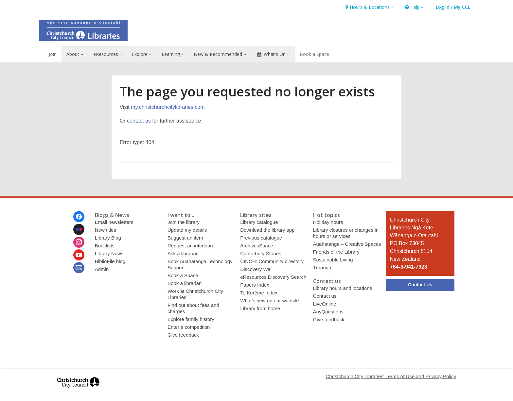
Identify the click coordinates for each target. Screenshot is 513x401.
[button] (369, 7)
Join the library (184, 222)
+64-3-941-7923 (408, 267)
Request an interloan (190, 245)
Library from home (260, 308)
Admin (102, 269)
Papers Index (254, 285)
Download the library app (267, 230)
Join (53, 54)
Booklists (105, 245)
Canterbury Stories (260, 253)
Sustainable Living (333, 259)
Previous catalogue (261, 238)
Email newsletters (114, 222)
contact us (139, 121)
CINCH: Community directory (272, 261)
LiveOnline (324, 304)
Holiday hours (328, 222)
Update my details (187, 230)
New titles (105, 230)
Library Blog (108, 238)
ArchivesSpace (256, 245)
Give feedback (183, 335)
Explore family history (191, 319)
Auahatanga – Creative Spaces (347, 244)
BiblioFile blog (110, 261)
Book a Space (314, 54)
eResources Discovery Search (273, 277)
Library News (109, 253)
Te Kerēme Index (258, 292)
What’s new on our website (269, 300)
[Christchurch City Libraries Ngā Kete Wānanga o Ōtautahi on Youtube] (78, 254)
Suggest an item (185, 238)
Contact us (325, 296)
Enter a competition (189, 327)
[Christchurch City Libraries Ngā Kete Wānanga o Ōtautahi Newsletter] (78, 267)
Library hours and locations (342, 288)
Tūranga (322, 267)
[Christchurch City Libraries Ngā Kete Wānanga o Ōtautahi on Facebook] (78, 216)
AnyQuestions (328, 311)
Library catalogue (259, 222)
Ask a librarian (183, 253)
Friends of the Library (336, 252)
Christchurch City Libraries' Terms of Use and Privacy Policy (391, 376)
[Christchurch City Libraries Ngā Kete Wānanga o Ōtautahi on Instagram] (78, 242)
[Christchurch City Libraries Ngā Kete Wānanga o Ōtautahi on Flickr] (78, 229)
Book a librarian (185, 283)
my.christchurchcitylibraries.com (168, 107)
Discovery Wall (256, 269)
